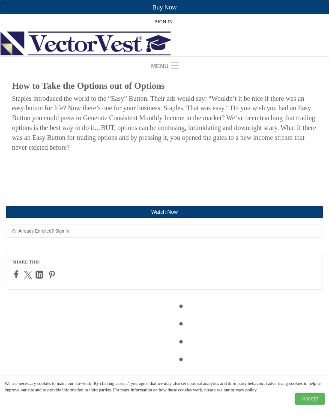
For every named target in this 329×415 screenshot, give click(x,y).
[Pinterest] (53, 275)
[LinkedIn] (40, 275)
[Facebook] (17, 274)
